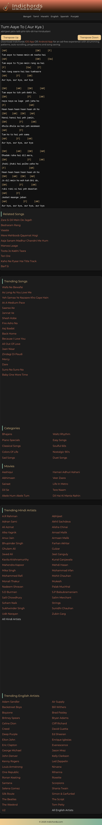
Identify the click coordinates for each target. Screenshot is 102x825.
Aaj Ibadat (8, 328)
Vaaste (5, 230)
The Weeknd (10, 804)
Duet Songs (60, 457)
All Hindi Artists (11, 619)
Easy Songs (59, 440)
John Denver (10, 756)
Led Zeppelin (60, 761)
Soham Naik (9, 603)
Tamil (36, 16)
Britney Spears (11, 718)
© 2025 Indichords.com (51, 822)
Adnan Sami (9, 521)
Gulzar (56, 548)
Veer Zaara (59, 478)
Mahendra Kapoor (13, 565)
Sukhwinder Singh (13, 608)
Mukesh (57, 581)
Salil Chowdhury (12, 597)
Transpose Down (89, 37)
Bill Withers (59, 707)
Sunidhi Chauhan (62, 608)
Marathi (45, 16)
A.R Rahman (9, 516)
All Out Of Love (11, 343)
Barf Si (5, 266)
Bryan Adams (60, 718)
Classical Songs (11, 446)
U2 (3, 810)
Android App (46, 41)
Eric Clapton (9, 745)
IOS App (29, 41)
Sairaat (6, 484)
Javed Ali (7, 554)
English (54, 16)
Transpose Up (11, 37)
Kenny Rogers (10, 761)
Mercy (6, 359)
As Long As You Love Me (17, 292)
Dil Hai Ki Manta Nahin (66, 495)
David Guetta (60, 728)
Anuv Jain (8, 538)
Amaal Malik (59, 532)
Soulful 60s (59, 446)
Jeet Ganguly (60, 554)
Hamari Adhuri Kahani (66, 472)
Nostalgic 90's (61, 451)
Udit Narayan (10, 613)
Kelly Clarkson (60, 756)
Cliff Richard (59, 723)
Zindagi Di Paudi (12, 354)
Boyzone (7, 712)
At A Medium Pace (13, 302)
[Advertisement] (52, 401)
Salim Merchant (61, 597)
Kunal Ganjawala (62, 559)
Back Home (9, 333)
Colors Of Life (10, 451)
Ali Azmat (8, 527)
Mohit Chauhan (61, 575)
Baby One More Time (15, 374)
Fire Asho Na (10, 323)
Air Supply (58, 701)
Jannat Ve (8, 313)
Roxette (56, 777)
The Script (58, 799)
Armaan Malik (60, 538)
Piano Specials (11, 440)
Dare (5, 364)
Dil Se (5, 489)
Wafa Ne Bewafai (12, 287)
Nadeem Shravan (12, 586)
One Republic (10, 772)
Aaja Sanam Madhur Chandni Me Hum (24, 240)
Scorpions (58, 783)
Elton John (8, 739)
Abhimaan (8, 478)
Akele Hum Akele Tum (15, 495)
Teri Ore (5, 256)
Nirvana (56, 766)
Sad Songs (8, 457)
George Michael (11, 750)
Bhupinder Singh (12, 543)
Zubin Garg (59, 613)
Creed (5, 728)
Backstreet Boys (12, 707)
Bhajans (7, 434)
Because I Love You (14, 338)
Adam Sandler (11, 701)
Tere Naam (59, 489)
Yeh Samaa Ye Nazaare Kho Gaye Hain (25, 297)
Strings (56, 603)
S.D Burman (9, 592)
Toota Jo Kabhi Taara (13, 251)
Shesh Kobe (9, 318)
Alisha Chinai (60, 527)
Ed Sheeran (59, 734)
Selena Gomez (11, 788)
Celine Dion (9, 723)
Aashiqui (7, 472)
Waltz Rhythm (61, 434)
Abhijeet (57, 516)
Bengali (27, 16)
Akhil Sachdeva (61, 521)
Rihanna (57, 772)
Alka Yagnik (9, 532)
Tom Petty (58, 804)
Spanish (64, 16)
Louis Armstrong (12, 766)
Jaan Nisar (8, 349)
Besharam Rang (11, 225)
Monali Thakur (11, 581)
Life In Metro (60, 484)
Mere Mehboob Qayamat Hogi (19, 235)
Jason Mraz (59, 750)
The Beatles (9, 799)
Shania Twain (60, 788)
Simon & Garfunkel (63, 793)
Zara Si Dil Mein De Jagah (16, 220)
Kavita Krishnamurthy (15, 559)
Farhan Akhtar (60, 543)
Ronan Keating (11, 777)
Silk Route (8, 793)
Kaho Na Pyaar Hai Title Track (18, 261)
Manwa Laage (9, 245)
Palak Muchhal (61, 586)
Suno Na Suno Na (13, 369)
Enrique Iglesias (61, 739)
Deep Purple (10, 734)
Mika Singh (9, 570)
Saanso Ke (8, 308)
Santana (7, 783)
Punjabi (75, 16)
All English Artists (62, 810)
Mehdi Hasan (60, 565)
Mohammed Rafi (12, 575)
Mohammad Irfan (62, 570)
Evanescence (60, 745)
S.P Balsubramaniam (65, 592)
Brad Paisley (59, 712)
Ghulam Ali (9, 548)
